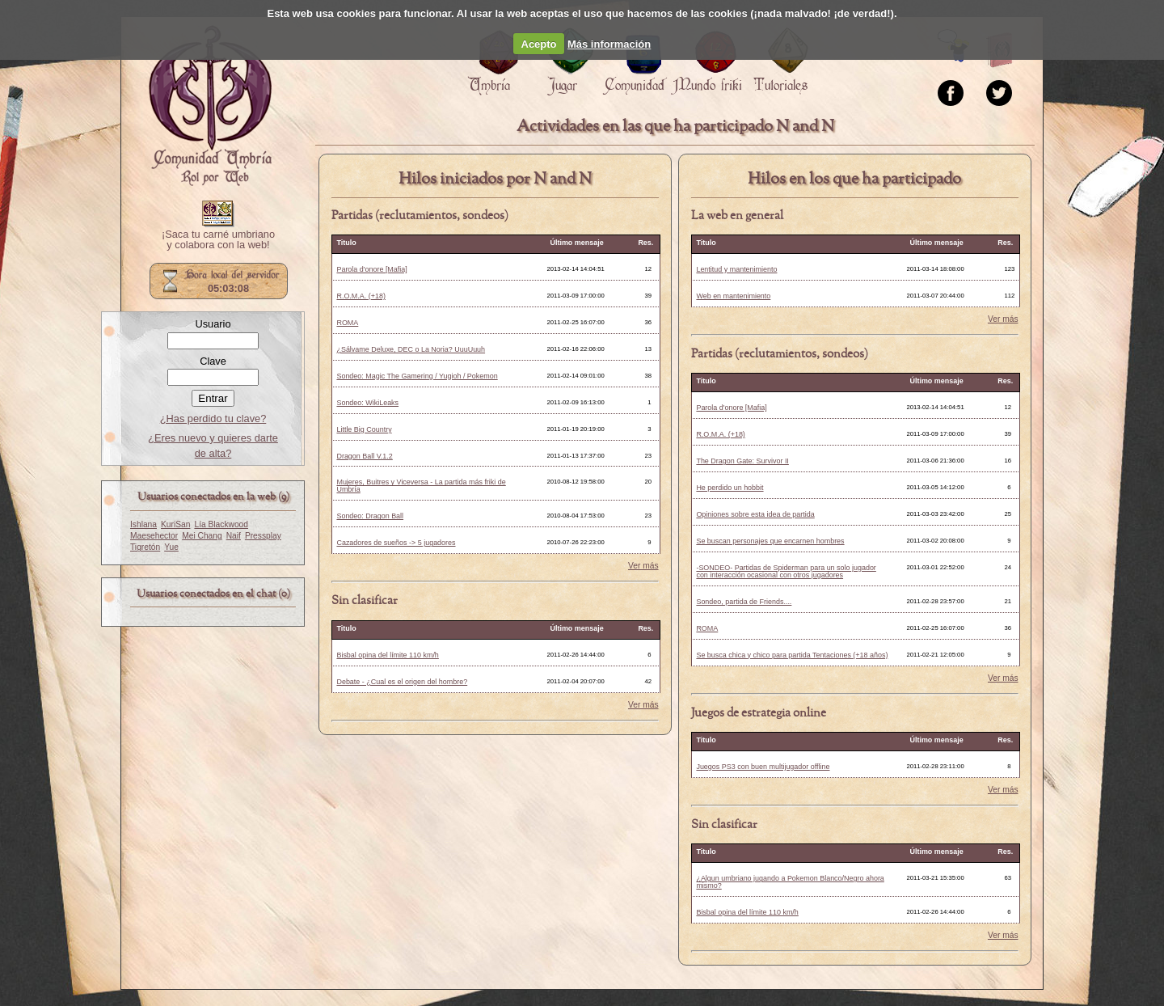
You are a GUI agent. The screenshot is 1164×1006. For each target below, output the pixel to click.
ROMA (347, 323)
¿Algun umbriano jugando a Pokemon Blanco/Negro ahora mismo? (790, 882)
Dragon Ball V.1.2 (364, 456)
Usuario (212, 324)
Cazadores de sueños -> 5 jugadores (395, 543)
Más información (609, 44)
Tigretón (145, 547)
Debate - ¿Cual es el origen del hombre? (401, 682)
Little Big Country (363, 429)
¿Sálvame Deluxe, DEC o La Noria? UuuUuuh (410, 349)
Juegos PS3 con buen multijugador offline (762, 767)
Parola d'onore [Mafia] (371, 269)
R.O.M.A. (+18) (360, 296)
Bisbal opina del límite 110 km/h (387, 655)
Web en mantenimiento (733, 296)
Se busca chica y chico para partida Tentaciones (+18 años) (792, 655)
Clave (213, 361)
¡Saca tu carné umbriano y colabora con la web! (218, 240)
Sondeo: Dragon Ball (369, 516)
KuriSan (175, 524)
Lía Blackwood (221, 524)
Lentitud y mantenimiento (736, 269)
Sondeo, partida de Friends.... (743, 602)
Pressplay (263, 535)
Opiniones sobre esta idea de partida (755, 514)
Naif (233, 535)
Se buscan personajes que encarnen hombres (770, 541)
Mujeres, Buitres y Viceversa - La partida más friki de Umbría (420, 485)
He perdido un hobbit (729, 488)
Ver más (643, 566)
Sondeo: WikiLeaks (367, 403)
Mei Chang (202, 535)
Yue (171, 547)
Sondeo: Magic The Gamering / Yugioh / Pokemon (416, 376)
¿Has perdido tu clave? (213, 418)
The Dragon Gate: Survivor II (742, 461)
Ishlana (143, 524)
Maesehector (154, 535)
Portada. (210, 106)
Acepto (539, 44)
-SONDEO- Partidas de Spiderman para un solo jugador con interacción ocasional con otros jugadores (785, 571)
